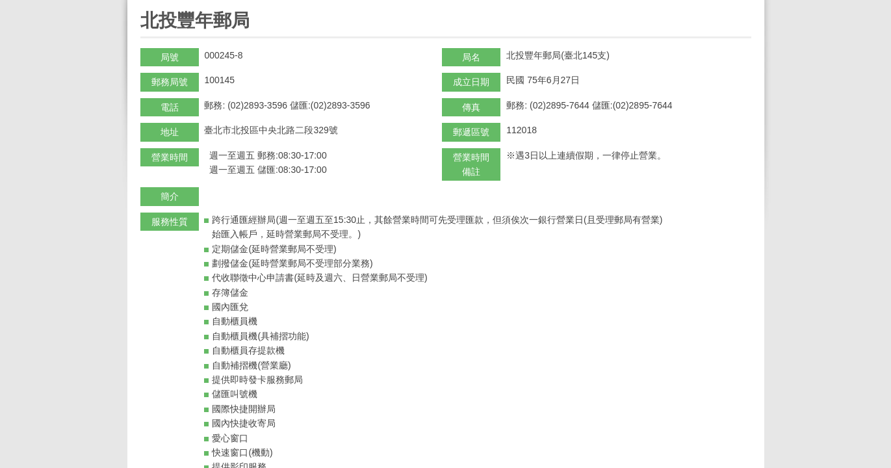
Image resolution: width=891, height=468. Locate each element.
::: (144, 5)
